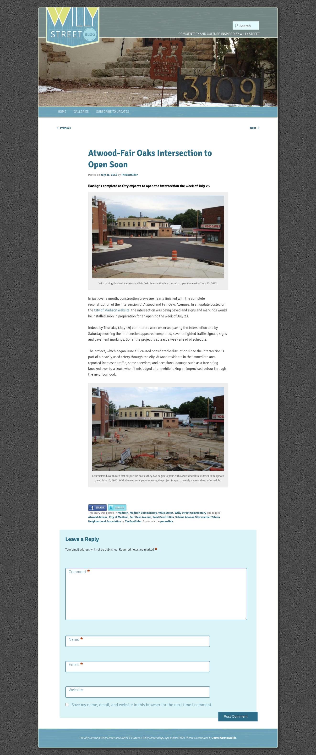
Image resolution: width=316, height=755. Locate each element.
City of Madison (118, 517)
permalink (166, 521)
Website (76, 690)
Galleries (81, 112)
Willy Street (165, 513)
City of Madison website (112, 310)
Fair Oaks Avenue (140, 517)
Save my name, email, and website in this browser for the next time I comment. (141, 704)
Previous (64, 128)
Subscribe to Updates (112, 112)
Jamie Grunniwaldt (224, 738)
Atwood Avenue (98, 517)
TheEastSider (129, 175)
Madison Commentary (143, 513)
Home (62, 112)
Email (76, 665)
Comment (79, 572)
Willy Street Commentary (190, 513)
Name (76, 639)
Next (254, 128)
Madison (123, 513)
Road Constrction (163, 517)
